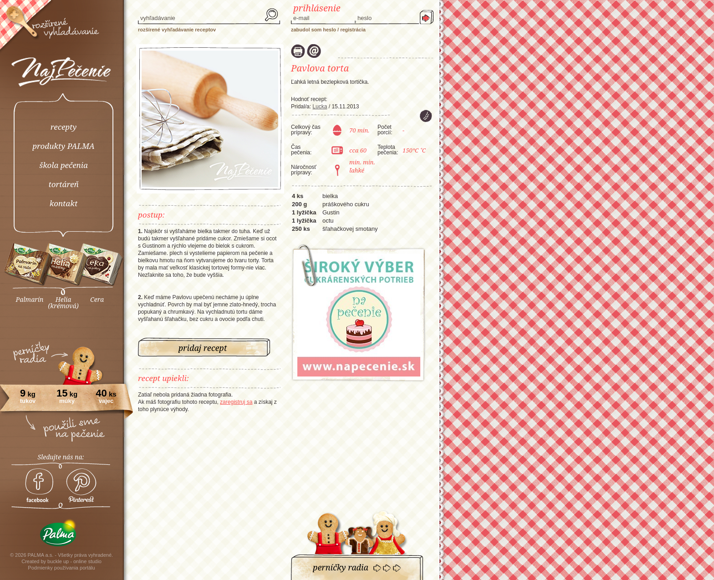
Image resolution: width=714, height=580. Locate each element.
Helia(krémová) (63, 302)
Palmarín (30, 299)
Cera (97, 299)
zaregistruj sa (236, 402)
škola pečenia (63, 165)
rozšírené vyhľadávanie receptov (177, 29)
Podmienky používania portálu (61, 567)
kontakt (63, 203)
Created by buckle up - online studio (61, 561)
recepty (64, 127)
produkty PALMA (63, 146)
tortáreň (63, 184)
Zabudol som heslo (313, 29)
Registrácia (353, 29)
